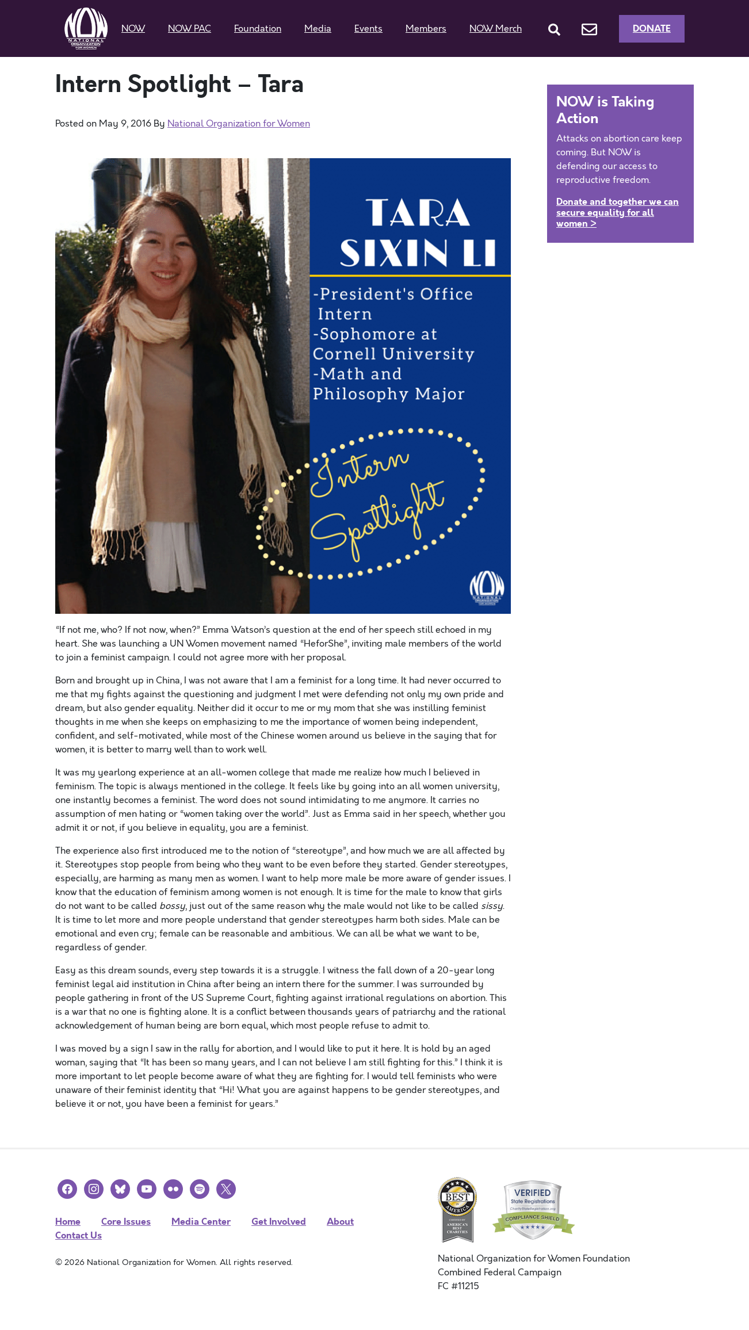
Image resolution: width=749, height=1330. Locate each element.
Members (426, 28)
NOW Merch (495, 28)
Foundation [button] (257, 28)
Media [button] (317, 28)
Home (68, 1221)
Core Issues (126, 1221)
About (340, 1221)
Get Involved (278, 1221)
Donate (652, 28)
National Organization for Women (238, 123)
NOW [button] (133, 28)
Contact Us (78, 1235)
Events (368, 28)
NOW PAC (189, 28)
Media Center (201, 1221)
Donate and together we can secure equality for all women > (617, 212)
